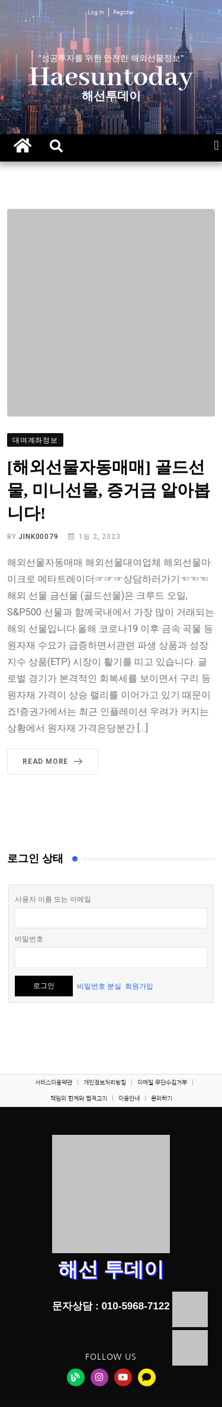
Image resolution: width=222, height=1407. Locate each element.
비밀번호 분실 (99, 986)
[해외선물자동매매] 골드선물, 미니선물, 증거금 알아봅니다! (108, 490)
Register (123, 12)
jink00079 (38, 537)
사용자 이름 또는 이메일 (53, 899)
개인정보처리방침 (104, 1082)
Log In (96, 12)
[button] (56, 146)
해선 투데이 (111, 1269)
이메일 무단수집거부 (162, 1082)
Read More (54, 761)
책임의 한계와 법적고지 (78, 1098)
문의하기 (161, 1098)
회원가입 (139, 986)
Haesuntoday (111, 77)
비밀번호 (29, 939)
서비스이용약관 (53, 1082)
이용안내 (129, 1098)
